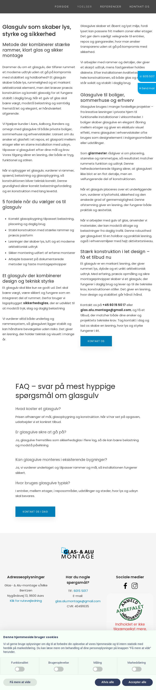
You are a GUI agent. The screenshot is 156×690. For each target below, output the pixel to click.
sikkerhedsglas (35, 303)
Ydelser (84, 6)
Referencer (110, 6)
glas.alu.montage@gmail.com (78, 601)
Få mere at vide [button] (20, 682)
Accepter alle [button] (137, 682)
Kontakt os (140, 6)
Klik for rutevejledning (26, 601)
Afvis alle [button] (107, 682)
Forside (62, 6)
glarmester (97, 153)
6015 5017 (81, 591)
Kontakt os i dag (35, 511)
